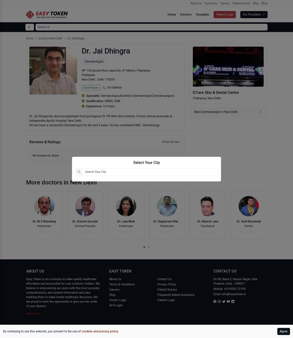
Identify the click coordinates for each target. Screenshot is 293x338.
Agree (284, 331)
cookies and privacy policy (100, 331)
